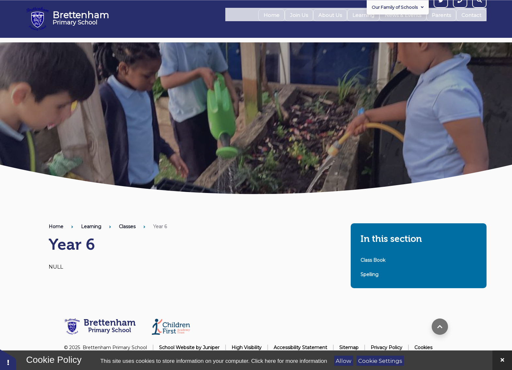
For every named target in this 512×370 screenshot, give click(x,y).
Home (56, 226)
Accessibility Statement (300, 347)
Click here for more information (289, 361)
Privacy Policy (386, 347)
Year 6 (160, 226)
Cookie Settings (380, 361)
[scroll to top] (440, 326)
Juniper (211, 347)
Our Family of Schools (398, 7)
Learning (91, 226)
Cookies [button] (423, 347)
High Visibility (247, 347)
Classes (127, 226)
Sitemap (349, 347)
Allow (343, 361)
